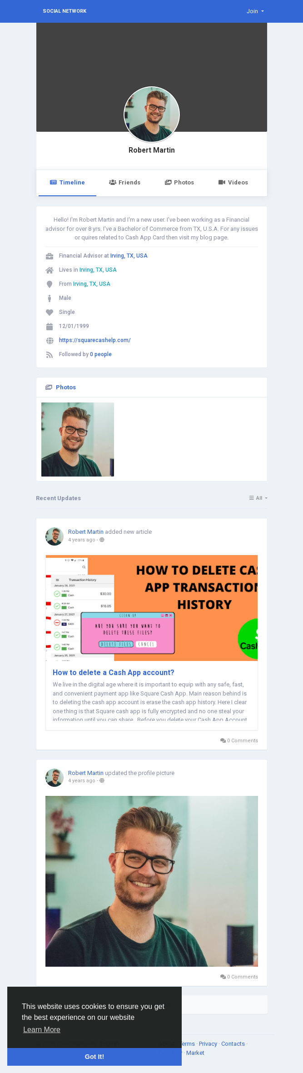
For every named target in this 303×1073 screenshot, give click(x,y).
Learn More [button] (41, 1029)
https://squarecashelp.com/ (95, 340)
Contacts (233, 1043)
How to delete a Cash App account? (113, 672)
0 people (101, 354)
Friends (124, 182)
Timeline (67, 182)
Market (195, 1052)
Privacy (209, 1043)
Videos (233, 182)
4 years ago (81, 540)
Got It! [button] (94, 1056)
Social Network (64, 11)
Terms (187, 1043)
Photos (179, 182)
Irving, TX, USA (129, 256)
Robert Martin (152, 150)
